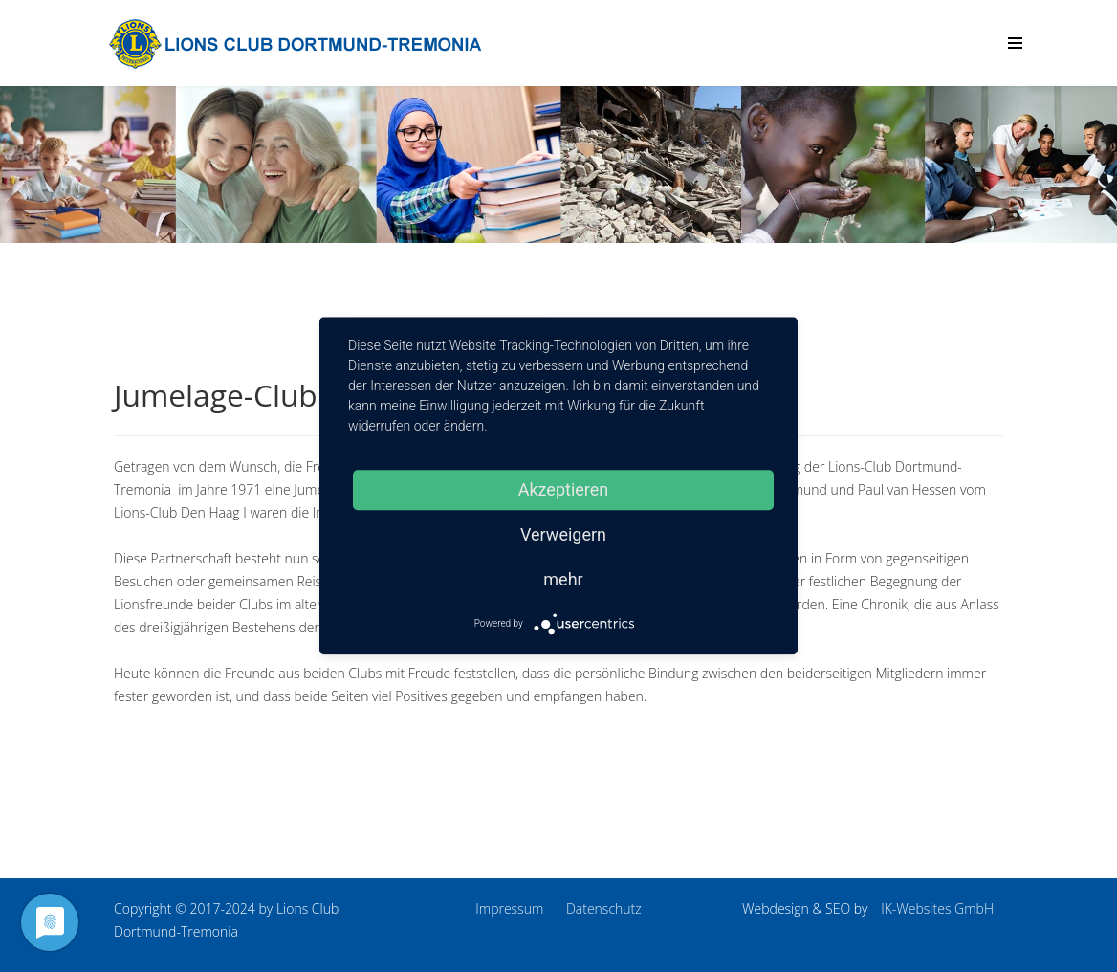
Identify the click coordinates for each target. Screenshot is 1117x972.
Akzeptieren (563, 489)
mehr (562, 579)
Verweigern (563, 534)
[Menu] (1015, 43)
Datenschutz (604, 908)
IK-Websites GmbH (937, 908)
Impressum (509, 908)
